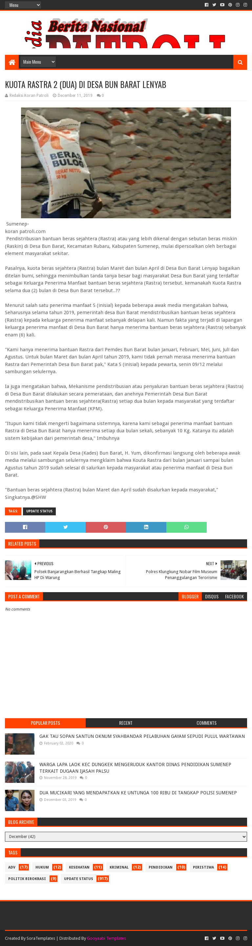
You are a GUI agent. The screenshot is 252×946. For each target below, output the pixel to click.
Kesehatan (79, 867)
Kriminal (119, 867)
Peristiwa (203, 867)
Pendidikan (161, 867)
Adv (11, 867)
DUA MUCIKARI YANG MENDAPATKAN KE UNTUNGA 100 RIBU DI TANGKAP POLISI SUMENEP (138, 792)
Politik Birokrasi (27, 879)
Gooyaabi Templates (106, 938)
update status (39, 511)
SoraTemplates (41, 938)
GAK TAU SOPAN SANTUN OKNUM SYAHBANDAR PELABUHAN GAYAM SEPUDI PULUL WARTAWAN (142, 736)
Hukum (42, 867)
